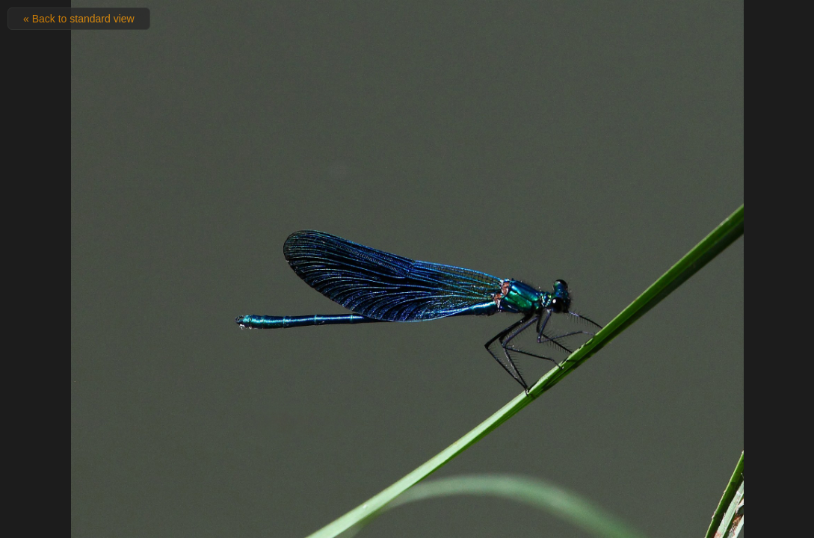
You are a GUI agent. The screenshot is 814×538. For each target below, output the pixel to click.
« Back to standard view (79, 19)
